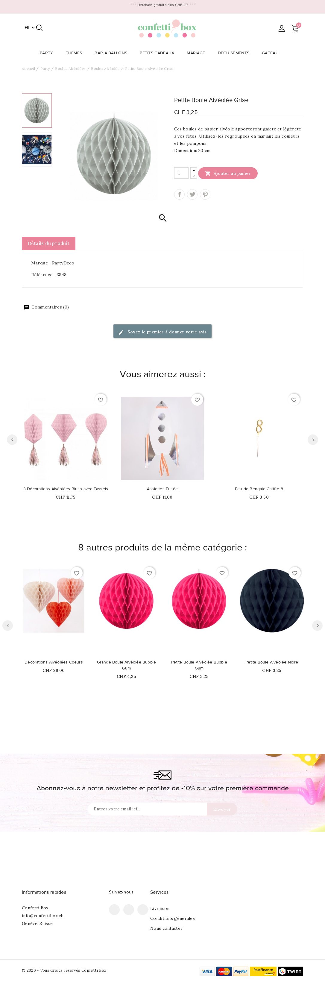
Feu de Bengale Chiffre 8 (259, 489)
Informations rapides (44, 892)
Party (48, 53)
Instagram (142, 909)
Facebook (114, 909)
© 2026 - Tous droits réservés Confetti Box (64, 970)
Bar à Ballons (113, 53)
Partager (179, 194)
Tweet (192, 194)
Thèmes (76, 53)
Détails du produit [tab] (48, 243)
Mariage (198, 53)
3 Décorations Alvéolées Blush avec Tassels (65, 489)
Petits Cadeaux (159, 53)
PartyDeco (63, 263)
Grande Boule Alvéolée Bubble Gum (126, 665)
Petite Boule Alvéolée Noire (271, 662)
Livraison (160, 908)
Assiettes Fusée (162, 489)
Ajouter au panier (228, 173)
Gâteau (272, 53)
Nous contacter (166, 928)
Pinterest (205, 194)
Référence (42, 274)
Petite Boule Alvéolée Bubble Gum (199, 665)
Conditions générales (172, 918)
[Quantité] (181, 173)
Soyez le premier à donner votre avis (162, 332)
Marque (39, 263)
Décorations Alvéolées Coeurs (54, 662)
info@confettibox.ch (43, 915)
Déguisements (235, 53)
